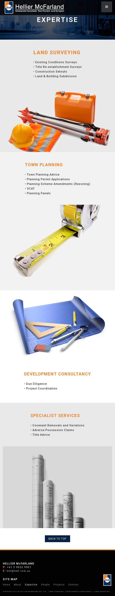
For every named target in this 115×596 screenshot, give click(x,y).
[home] (33, 7)
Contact (73, 584)
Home (6, 584)
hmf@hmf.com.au (18, 571)
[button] (106, 6)
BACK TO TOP (57, 538)
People (45, 584)
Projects (59, 584)
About (17, 584)
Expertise (31, 584)
